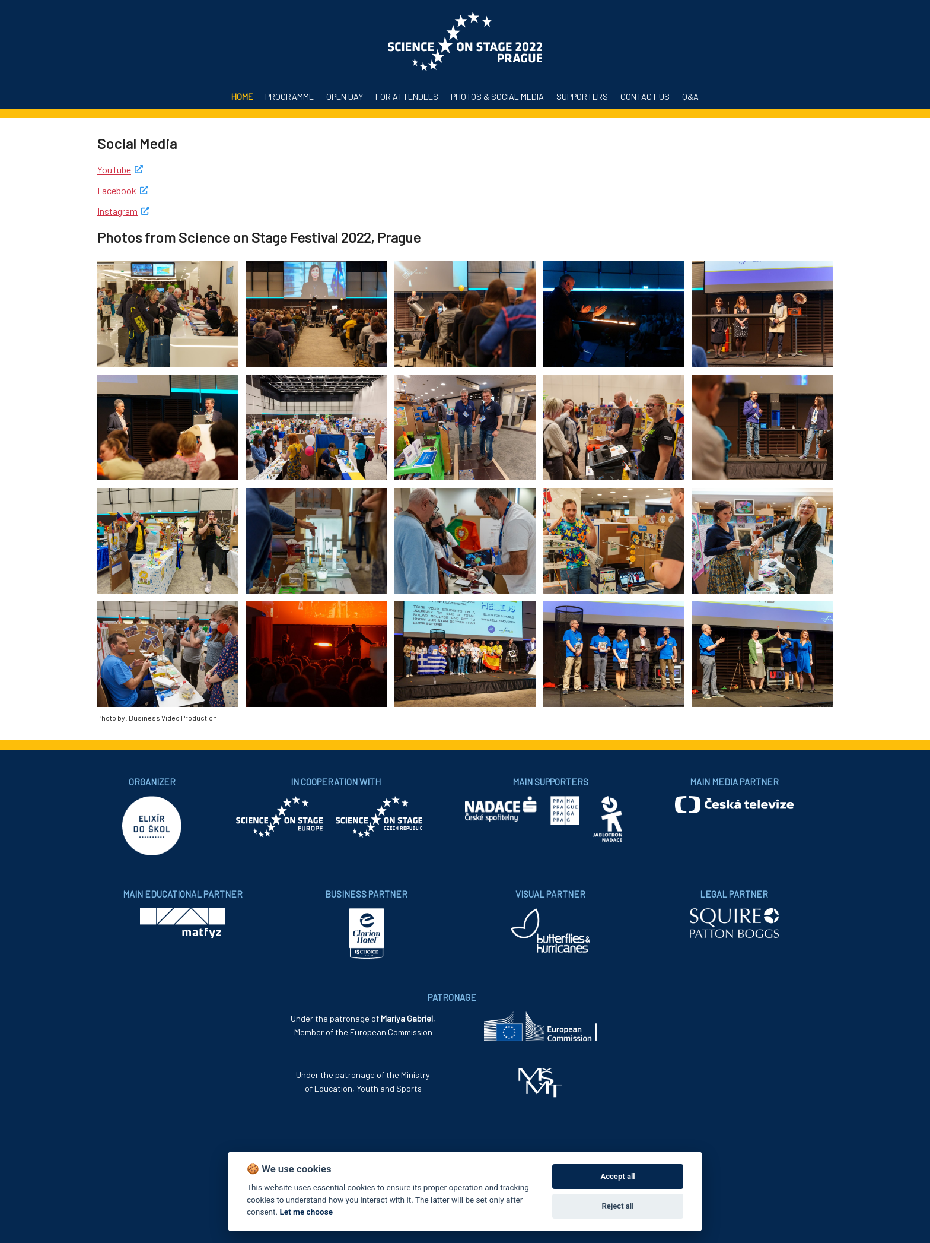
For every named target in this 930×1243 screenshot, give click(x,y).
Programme (289, 96)
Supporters (582, 96)
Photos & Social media (497, 96)
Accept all (617, 1176)
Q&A (690, 96)
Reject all (618, 1205)
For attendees (406, 96)
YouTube (114, 169)
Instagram (117, 211)
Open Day (344, 96)
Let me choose (306, 1211)
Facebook (116, 190)
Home (242, 96)
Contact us (645, 96)
